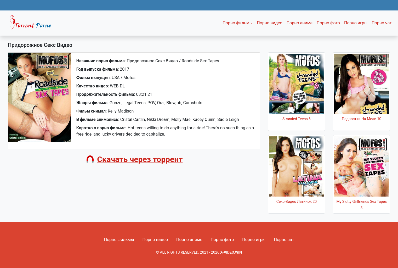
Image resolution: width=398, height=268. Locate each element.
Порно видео (269, 22)
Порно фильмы (238, 22)
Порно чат (382, 22)
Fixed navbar (33, 24)
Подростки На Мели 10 (361, 119)
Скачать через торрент (140, 159)
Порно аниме (299, 22)
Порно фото (328, 22)
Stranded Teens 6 (296, 119)
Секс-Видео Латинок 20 (296, 201)
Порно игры (355, 22)
